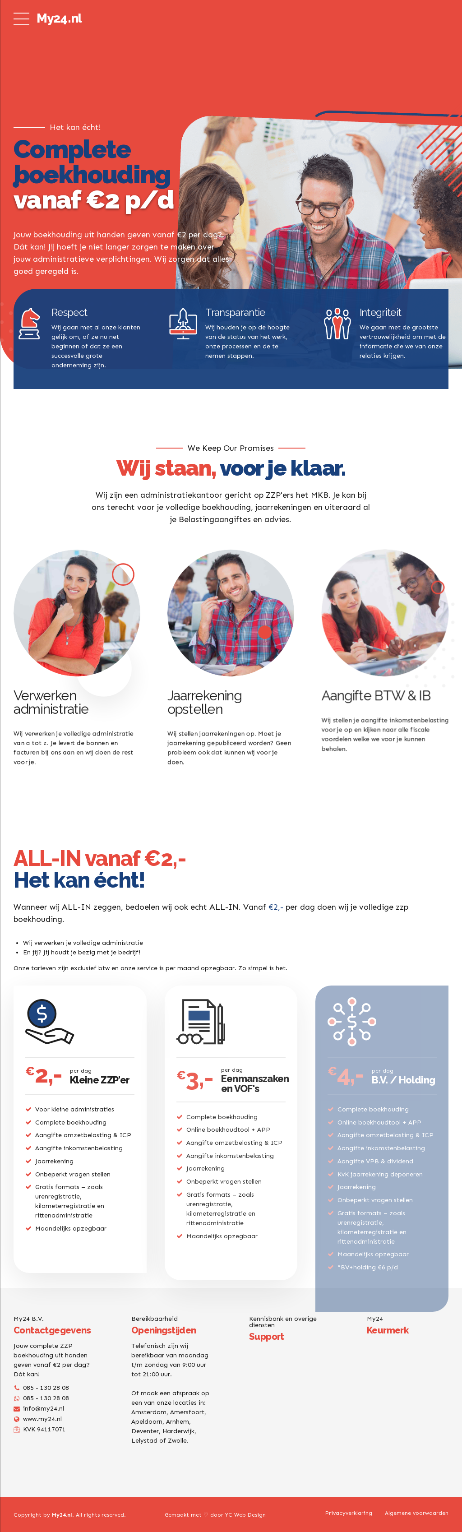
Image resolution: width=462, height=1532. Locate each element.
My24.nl (59, 18)
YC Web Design (245, 1514)
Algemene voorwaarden (416, 1512)
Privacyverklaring (348, 1512)
